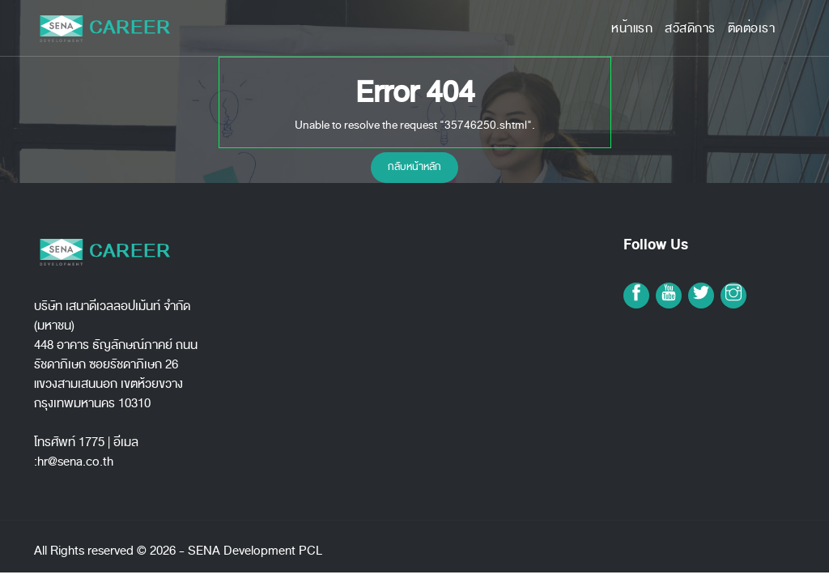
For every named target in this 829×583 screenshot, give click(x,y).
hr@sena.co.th (75, 461)
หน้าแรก (632, 28)
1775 (91, 442)
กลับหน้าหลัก (414, 167)
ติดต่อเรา (752, 28)
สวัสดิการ (690, 28)
